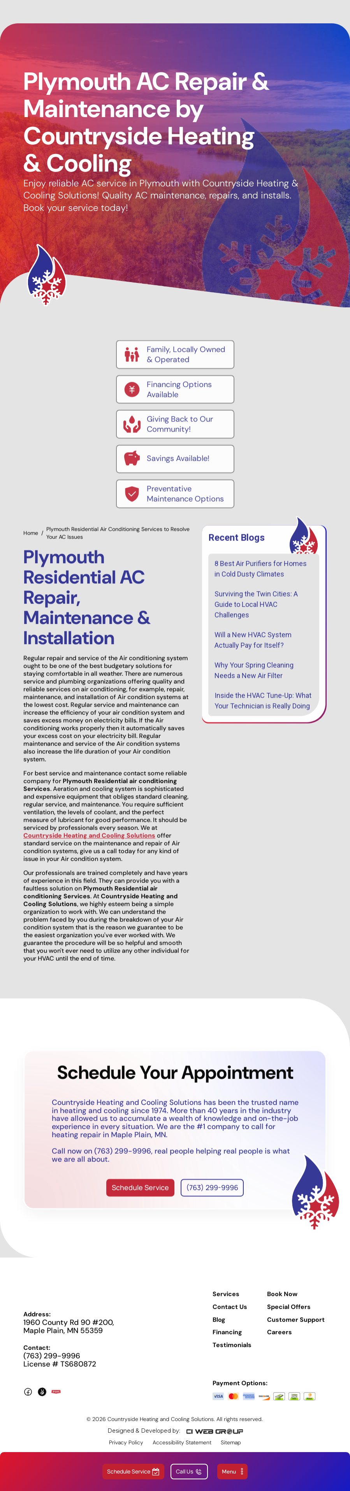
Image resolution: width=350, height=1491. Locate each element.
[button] (232, 1471)
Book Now (282, 1300)
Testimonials (232, 1351)
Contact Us (230, 1313)
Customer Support (296, 1326)
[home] (166, 12)
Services (226, 1300)
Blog (219, 1326)
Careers (279, 1338)
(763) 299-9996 (212, 1193)
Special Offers (289, 1313)
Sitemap (231, 1448)
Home (30, 538)
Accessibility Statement (182, 1448)
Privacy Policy (126, 1448)
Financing (227, 1338)
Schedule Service (140, 1193)
